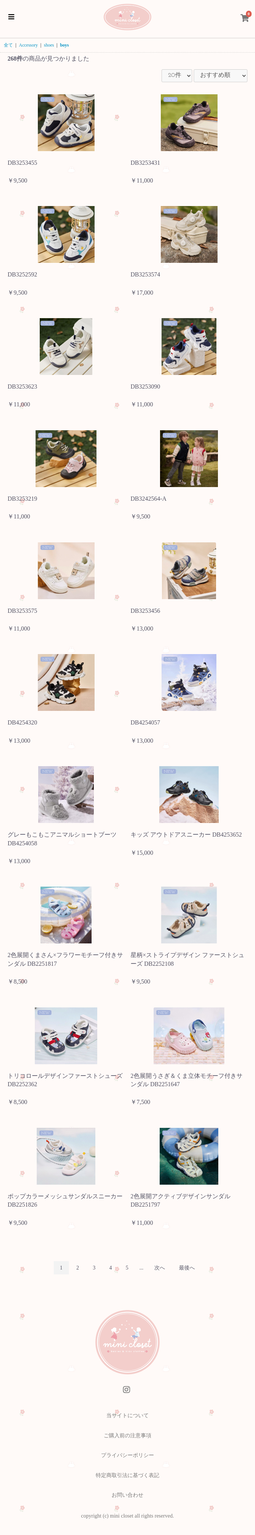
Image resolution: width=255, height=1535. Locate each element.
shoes (49, 45)
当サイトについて (127, 1415)
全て (8, 45)
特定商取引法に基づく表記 (127, 1475)
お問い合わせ (127, 1495)
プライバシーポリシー (127, 1455)
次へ (159, 1268)
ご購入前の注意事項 (127, 1435)
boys (64, 45)
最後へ (187, 1268)
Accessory (28, 45)
